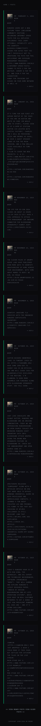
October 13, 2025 (26, 631)
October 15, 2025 (26, 558)
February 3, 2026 (26, 16)
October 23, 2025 (26, 472)
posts (12, 5)
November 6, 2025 (26, 301)
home (5, 5)
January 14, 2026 (26, 102)
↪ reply (30, 86)
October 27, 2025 (26, 404)
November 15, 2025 (25, 198)
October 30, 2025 (26, 346)
